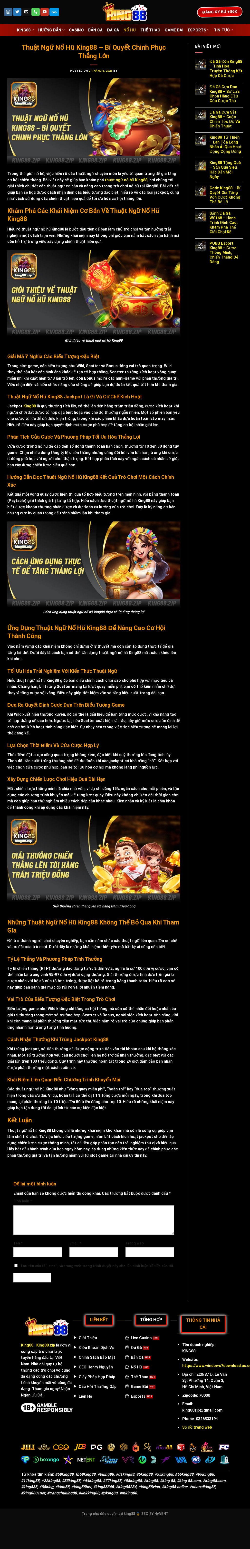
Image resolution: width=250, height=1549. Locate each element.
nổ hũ (130, 30)
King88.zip (45, 1345)
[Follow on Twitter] (17, 12)
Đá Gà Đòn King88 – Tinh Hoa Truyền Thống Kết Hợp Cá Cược (226, 68)
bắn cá (95, 30)
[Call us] (35, 12)
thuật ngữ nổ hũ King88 (126, 180)
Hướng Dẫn (51, 30)
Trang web (134, 1243)
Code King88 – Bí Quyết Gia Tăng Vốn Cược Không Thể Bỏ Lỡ (225, 195)
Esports (199, 30)
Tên (18, 1243)
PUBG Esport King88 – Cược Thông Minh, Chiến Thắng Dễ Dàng (224, 252)
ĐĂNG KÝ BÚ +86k (220, 11)
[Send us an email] (26, 12)
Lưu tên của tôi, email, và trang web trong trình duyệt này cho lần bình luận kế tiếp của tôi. (97, 1266)
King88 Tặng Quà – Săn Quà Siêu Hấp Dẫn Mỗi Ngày (225, 169)
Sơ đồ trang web (197, 1427)
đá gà (113, 30)
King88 (25, 30)
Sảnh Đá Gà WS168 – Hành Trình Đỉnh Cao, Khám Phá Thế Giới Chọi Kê (224, 222)
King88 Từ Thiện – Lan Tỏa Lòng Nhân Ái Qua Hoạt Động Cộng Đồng (226, 144)
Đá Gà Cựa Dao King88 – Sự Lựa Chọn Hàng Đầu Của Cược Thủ (225, 94)
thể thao (150, 30)
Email (75, 1243)
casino (76, 30)
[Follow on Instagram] (8, 12)
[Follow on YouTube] (44, 12)
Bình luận (22, 1201)
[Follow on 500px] (54, 12)
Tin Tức (223, 30)
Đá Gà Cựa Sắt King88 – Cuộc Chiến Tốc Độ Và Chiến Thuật (225, 119)
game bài (174, 30)
